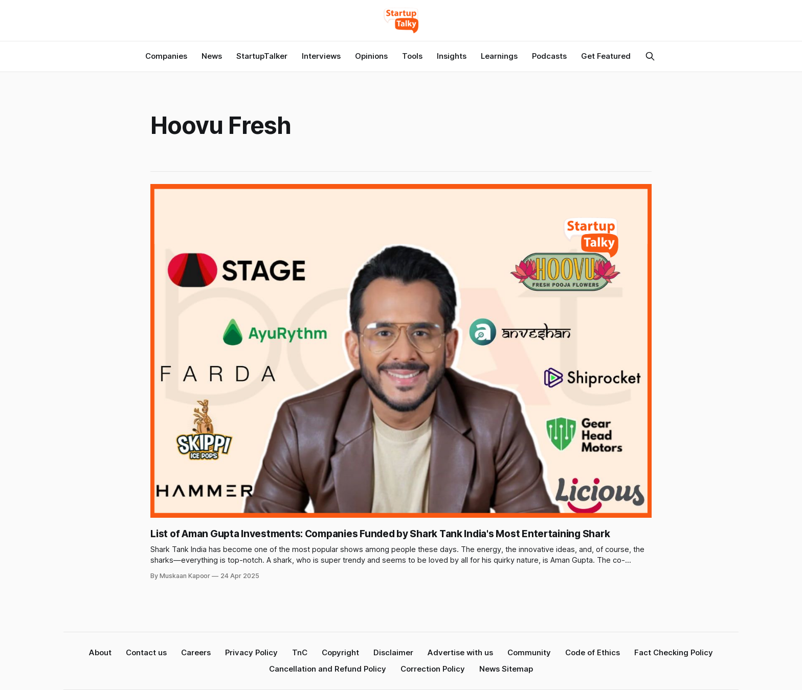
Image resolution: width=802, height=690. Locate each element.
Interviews (321, 56)
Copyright (340, 652)
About (100, 652)
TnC (299, 652)
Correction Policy (432, 669)
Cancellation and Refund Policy (327, 669)
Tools (412, 56)
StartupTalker (261, 56)
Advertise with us (460, 652)
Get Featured (606, 56)
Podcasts (549, 56)
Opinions (371, 56)
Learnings (499, 56)
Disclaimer (393, 652)
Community (529, 652)
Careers (196, 652)
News (212, 56)
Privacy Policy (251, 652)
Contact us (146, 652)
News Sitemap (506, 669)
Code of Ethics (592, 652)
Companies (166, 56)
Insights (451, 56)
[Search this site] (650, 56)
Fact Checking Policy (673, 652)
